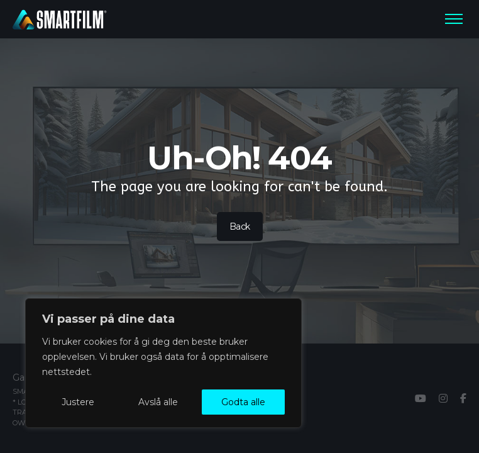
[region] (163, 363)
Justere (78, 402)
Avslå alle (158, 402)
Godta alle (243, 402)
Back (239, 226)
